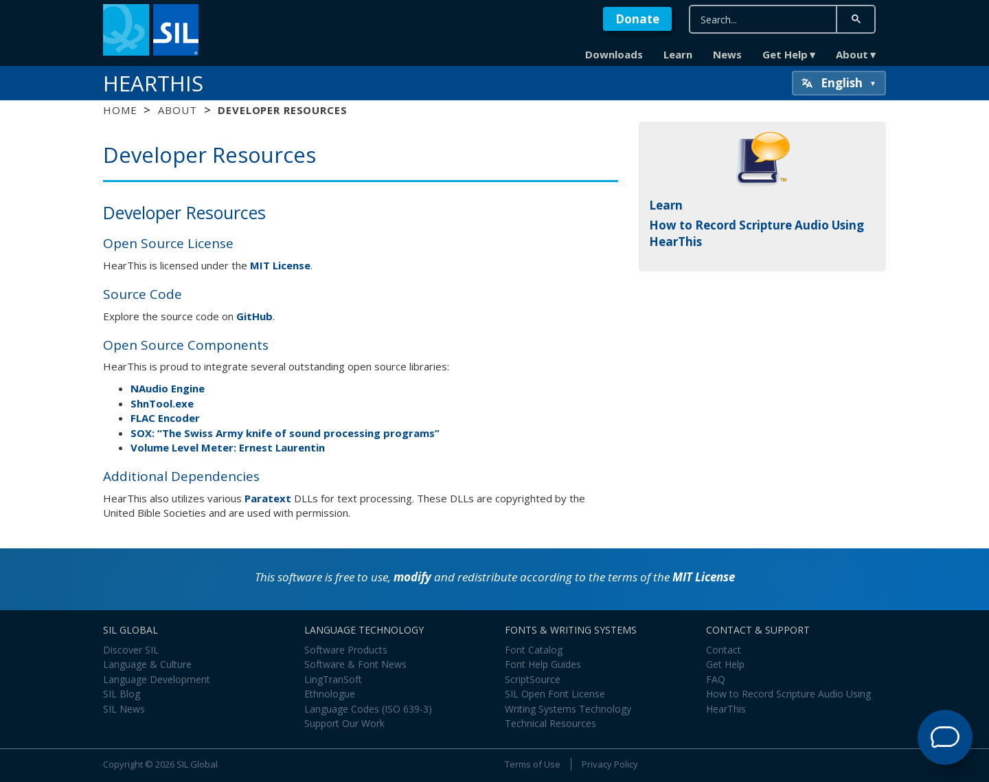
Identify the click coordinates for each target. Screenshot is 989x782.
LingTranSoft (333, 679)
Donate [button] (637, 19)
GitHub (254, 316)
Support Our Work (344, 723)
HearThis (153, 83)
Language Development (156, 679)
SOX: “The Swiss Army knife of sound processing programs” (285, 433)
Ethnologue (329, 693)
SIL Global (197, 764)
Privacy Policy (610, 764)
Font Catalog (533, 649)
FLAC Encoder (165, 418)
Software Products (345, 649)
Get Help (785, 54)
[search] (763, 20)
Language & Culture (147, 664)
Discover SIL (131, 649)
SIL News (124, 708)
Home (120, 110)
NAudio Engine (167, 388)
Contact (723, 649)
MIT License (280, 265)
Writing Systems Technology (568, 708)
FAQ (715, 679)
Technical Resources (550, 723)
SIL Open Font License (555, 693)
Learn (677, 54)
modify (412, 577)
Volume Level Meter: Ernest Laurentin (227, 447)
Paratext (268, 498)
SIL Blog (121, 693)
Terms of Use (532, 764)
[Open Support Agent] (945, 737)
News (727, 54)
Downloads (614, 54)
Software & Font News (355, 664)
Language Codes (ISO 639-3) (368, 708)
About (852, 54)
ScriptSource (532, 679)
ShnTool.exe (162, 403)
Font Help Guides (543, 664)
